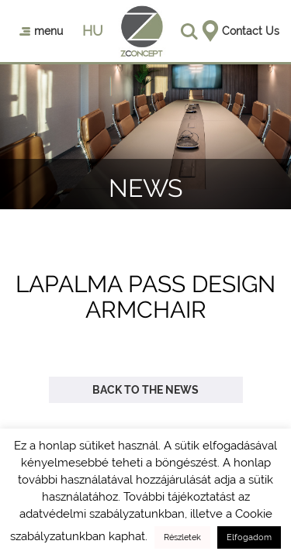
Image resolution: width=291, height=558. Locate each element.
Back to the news (145, 390)
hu (92, 30)
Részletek (182, 537)
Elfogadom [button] (249, 537)
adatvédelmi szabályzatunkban (102, 514)
